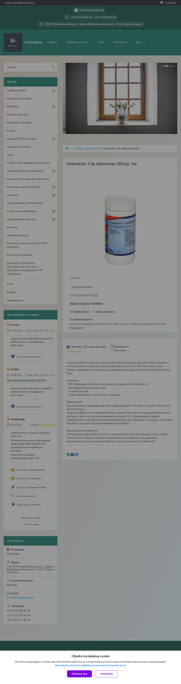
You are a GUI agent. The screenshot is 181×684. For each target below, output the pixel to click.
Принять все (79, 673)
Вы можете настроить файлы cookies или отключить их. (89, 665)
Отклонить (106, 673)
